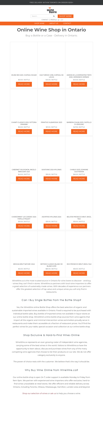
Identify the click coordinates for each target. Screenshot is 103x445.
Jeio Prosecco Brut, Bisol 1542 (79, 264)
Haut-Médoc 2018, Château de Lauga (51, 76)
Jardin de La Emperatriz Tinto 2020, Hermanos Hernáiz (79, 76)
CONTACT (44, 20)
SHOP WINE (65, 16)
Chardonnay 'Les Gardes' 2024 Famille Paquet (24, 218)
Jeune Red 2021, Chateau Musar (24, 75)
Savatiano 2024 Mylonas (51, 170)
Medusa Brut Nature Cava (24, 264)
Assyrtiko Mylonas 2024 (51, 217)
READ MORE (24, 84)
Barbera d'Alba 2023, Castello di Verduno (79, 123)
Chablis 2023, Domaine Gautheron (79, 171)
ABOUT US (53, 23)
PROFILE (53, 20)
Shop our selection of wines (34, 393)
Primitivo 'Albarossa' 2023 (51, 122)
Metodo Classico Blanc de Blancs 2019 (51, 265)
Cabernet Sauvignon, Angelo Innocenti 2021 (24, 171)
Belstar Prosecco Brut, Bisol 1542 (79, 218)
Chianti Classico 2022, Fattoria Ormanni (23, 123)
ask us (53, 393)
